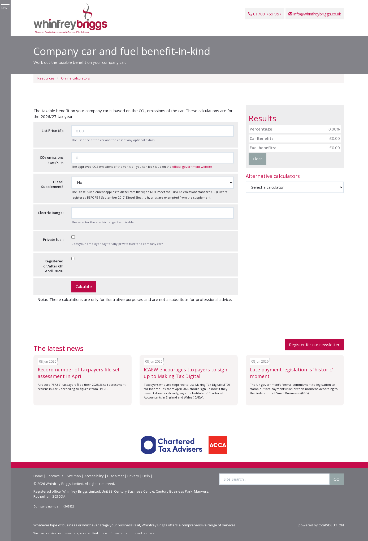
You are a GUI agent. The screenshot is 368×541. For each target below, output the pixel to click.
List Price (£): (52, 130)
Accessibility (94, 475)
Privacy (133, 475)
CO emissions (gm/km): (51, 160)
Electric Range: (50, 212)
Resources (46, 78)
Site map (74, 475)
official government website (192, 167)
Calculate (84, 286)
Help (146, 475)
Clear (257, 158)
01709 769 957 (265, 13)
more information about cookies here (126, 533)
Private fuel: (53, 239)
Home (38, 475)
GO (337, 479)
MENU (5, 6)
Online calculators (75, 78)
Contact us (54, 475)
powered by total (321, 525)
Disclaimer (115, 475)
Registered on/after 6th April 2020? (53, 266)
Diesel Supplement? (52, 184)
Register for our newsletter (314, 344)
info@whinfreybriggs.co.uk (314, 13)
